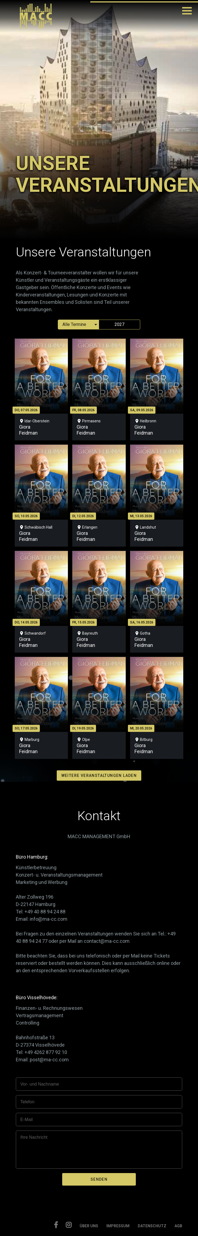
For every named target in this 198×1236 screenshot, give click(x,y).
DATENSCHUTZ (152, 1226)
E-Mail (26, 1119)
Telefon (27, 1101)
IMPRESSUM (118, 1226)
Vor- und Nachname (39, 1084)
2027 (119, 324)
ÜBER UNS (89, 1226)
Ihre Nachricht (33, 1137)
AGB (178, 1226)
